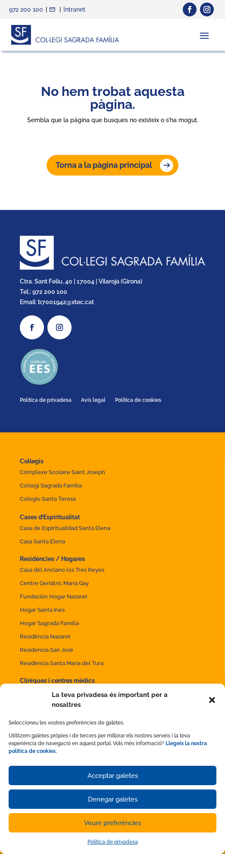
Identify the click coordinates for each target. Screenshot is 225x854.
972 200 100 (26, 9)
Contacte (53, 9)
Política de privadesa (113, 842)
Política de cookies (138, 400)
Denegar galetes (113, 799)
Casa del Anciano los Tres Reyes (62, 570)
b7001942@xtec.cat (66, 302)
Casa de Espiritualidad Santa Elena (65, 528)
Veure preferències (112, 823)
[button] (212, 700)
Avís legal (93, 400)
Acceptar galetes (113, 776)
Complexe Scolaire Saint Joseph (62, 472)
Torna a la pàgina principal (104, 165)
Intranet (74, 9)
